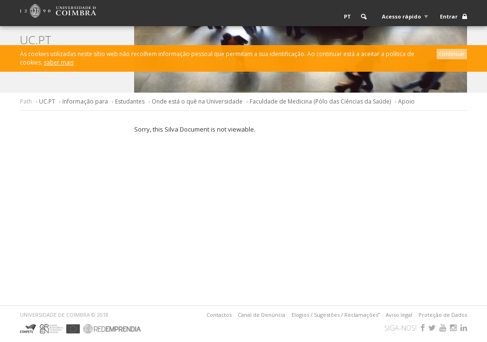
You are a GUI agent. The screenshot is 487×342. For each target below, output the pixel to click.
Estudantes (130, 101)
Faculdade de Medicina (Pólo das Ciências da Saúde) (320, 101)
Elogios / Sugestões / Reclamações (336, 314)
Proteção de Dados (443, 314)
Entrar (449, 16)
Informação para (85, 101)
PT (347, 16)
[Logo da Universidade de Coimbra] (58, 10)
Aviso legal (399, 314)
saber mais (59, 62)
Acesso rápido (401, 16)
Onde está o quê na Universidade (197, 101)
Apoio (406, 101)
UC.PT (47, 101)
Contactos (219, 314)
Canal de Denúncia (261, 314)
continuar (452, 54)
